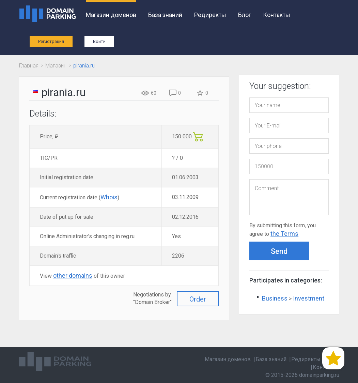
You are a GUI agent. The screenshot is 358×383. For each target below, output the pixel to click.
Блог (244, 14)
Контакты (276, 14)
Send (279, 251)
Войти (99, 41)
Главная (28, 65)
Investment (308, 298)
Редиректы (210, 14)
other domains (72, 275)
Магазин (55, 65)
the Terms (284, 233)
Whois (109, 197)
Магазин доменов (111, 14)
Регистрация (51, 41)
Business (274, 298)
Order (197, 299)
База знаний (165, 14)
